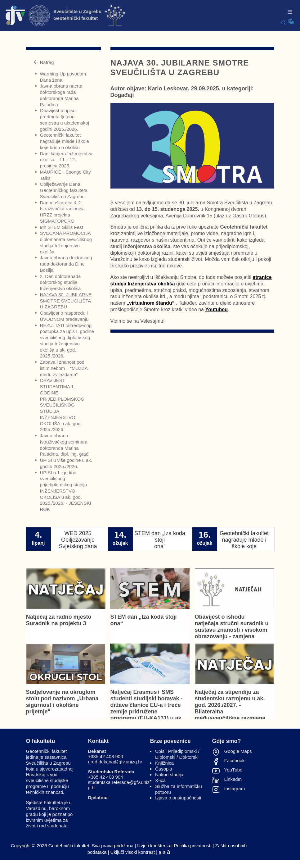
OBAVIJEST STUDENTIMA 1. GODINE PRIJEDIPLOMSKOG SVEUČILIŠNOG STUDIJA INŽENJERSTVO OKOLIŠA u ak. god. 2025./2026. (62, 405)
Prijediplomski (182, 751)
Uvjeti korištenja (153, 845)
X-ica (160, 780)
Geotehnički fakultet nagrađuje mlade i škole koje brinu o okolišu (64, 141)
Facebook (234, 760)
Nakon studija (169, 774)
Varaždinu (36, 808)
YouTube (233, 770)
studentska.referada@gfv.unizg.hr (119, 785)
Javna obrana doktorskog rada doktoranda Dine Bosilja (66, 264)
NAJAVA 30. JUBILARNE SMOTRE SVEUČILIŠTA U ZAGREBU (66, 301)
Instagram (234, 788)
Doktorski (189, 757)
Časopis (163, 768)
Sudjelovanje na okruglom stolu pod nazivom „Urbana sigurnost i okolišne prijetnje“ (62, 702)
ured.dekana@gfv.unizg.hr (115, 761)
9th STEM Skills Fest (61, 227)
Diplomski (165, 757)
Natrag (43, 62)
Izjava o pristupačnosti (178, 797)
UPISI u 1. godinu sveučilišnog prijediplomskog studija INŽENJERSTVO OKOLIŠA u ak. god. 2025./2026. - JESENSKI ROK (65, 491)
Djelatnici (98, 797)
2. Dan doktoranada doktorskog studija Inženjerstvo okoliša (60, 282)
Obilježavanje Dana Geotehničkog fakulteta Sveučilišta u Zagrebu (63, 190)
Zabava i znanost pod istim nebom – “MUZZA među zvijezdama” (63, 368)
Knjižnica (164, 763)
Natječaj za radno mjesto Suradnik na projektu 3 (59, 620)
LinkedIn (233, 779)
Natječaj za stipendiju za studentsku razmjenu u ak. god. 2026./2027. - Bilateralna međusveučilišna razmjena (230, 705)
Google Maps (238, 751)
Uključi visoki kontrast (132, 852)
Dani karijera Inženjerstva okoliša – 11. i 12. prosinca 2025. (66, 160)
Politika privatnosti (192, 845)
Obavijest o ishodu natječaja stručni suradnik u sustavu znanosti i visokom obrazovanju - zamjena (232, 626)
